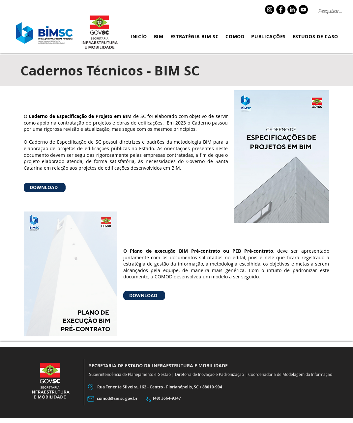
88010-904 (212, 387)
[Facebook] (280, 9)
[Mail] (91, 398)
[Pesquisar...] (331, 11)
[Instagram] (269, 9)
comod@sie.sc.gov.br (117, 398)
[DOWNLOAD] (45, 187)
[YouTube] (303, 9)
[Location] (91, 387)
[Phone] (148, 399)
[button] (158, 36)
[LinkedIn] (292, 9)
